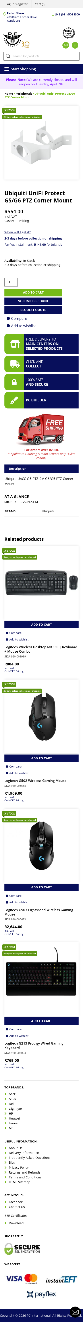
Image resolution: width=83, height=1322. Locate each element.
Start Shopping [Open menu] (20, 69)
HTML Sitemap (19, 1182)
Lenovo (14, 1123)
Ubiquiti (48, 511)
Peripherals (23, 93)
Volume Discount (33, 301)
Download (16, 1223)
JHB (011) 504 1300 (67, 14)
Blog (12, 1162)
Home (8, 93)
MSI (11, 1128)
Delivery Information (24, 1153)
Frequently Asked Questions (29, 1157)
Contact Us (17, 1207)
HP (11, 1113)
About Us (15, 1148)
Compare (19, 318)
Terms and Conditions (25, 1177)
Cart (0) (40, 4)
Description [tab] (17, 468)
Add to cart (33, 292)
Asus (12, 1099)
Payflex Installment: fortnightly (33, 244)
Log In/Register (17, 4)
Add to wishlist (23, 325)
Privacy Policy (19, 1167)
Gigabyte (15, 1109)
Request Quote (33, 310)
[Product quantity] (11, 282)
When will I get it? (17, 232)
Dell (12, 1104)
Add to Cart (41, 624)
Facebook (16, 1202)
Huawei (14, 1118)
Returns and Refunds (25, 1172)
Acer (12, 1094)
